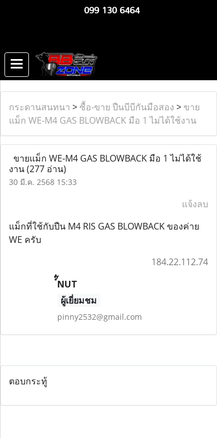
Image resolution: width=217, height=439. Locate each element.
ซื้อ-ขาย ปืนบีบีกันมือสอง (127, 107)
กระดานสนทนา (39, 107)
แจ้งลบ (195, 204)
